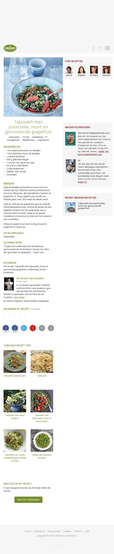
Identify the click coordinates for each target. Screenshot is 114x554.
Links (87, 531)
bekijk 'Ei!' (82, 182)
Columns (78, 531)
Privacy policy (54, 531)
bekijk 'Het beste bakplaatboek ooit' (93, 153)
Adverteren (39, 531)
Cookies (67, 531)
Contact (28, 531)
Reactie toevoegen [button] (28, 499)
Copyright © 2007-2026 (48, 535)
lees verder (19, 297)
